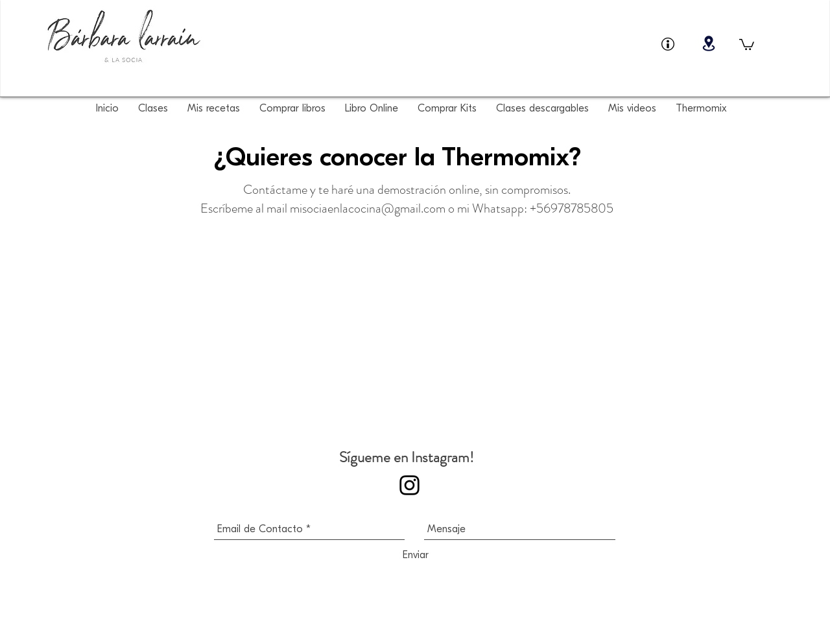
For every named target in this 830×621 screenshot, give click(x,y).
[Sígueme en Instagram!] (409, 485)
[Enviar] (415, 555)
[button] (746, 44)
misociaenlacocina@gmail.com (367, 208)
